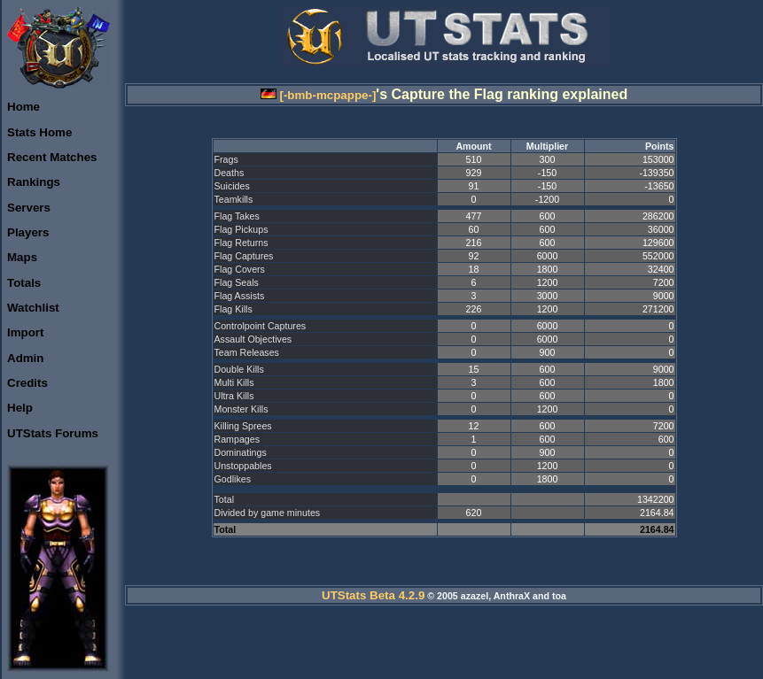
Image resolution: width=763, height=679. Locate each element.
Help (20, 407)
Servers (29, 207)
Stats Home (39, 132)
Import (25, 332)
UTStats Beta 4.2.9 (373, 595)
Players (28, 232)
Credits (27, 383)
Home (23, 106)
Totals (24, 282)
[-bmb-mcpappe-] (319, 95)
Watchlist (33, 307)
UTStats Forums (52, 433)
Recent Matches (52, 157)
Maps (22, 257)
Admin (25, 358)
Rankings (33, 182)
